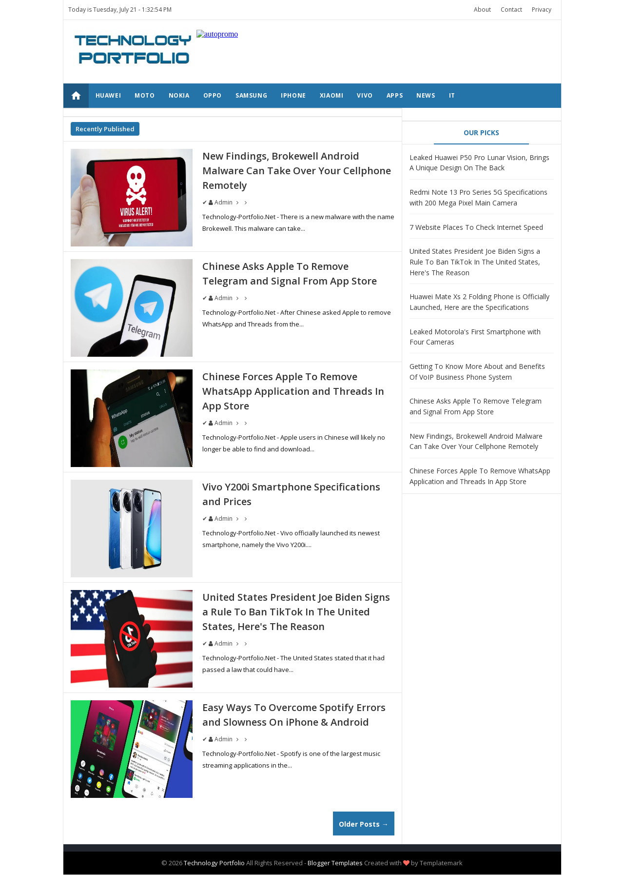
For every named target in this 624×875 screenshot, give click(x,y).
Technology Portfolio (214, 862)
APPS (395, 95)
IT (452, 95)
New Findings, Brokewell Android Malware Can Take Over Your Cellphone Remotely (296, 170)
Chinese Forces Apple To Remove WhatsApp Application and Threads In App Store (293, 391)
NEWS (425, 95)
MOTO (145, 95)
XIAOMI (332, 95)
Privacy (541, 9)
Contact (511, 9)
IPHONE (293, 95)
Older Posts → (364, 824)
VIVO (364, 95)
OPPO (212, 95)
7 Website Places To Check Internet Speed (476, 227)
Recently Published (105, 128)
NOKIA (179, 95)
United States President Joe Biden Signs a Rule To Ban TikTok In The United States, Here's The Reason (296, 611)
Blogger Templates (335, 862)
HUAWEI (108, 95)
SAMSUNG (251, 95)
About (482, 9)
